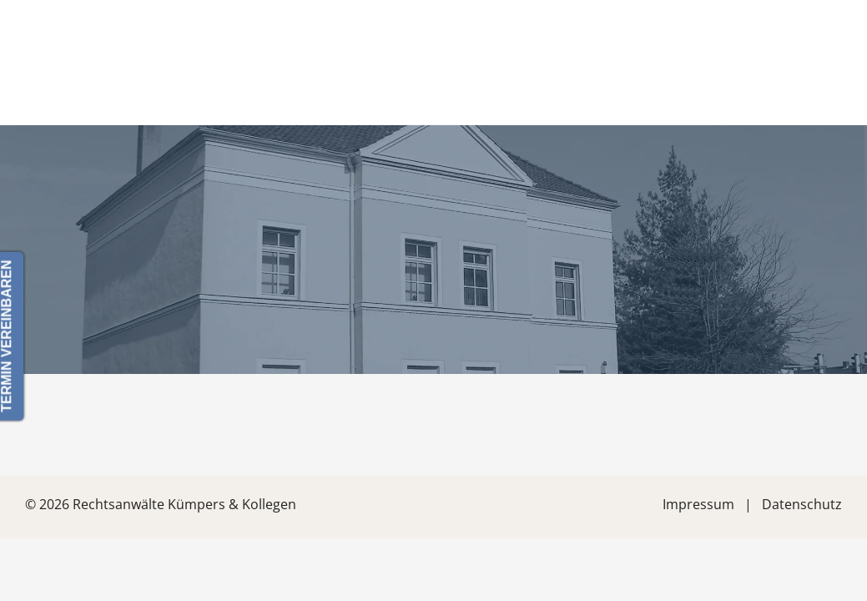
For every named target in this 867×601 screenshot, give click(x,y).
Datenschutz (802, 504)
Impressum (698, 504)
